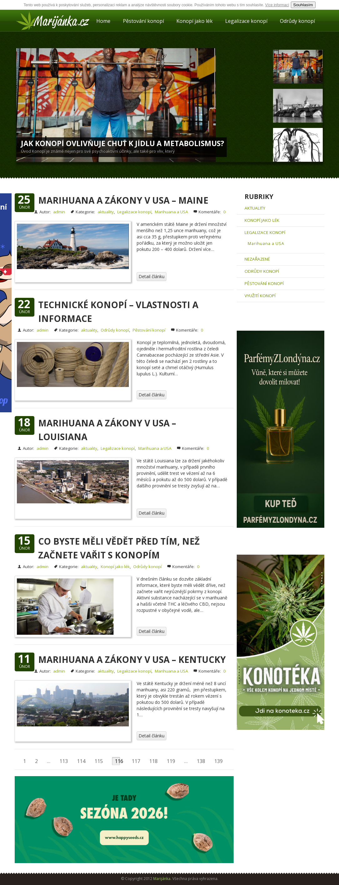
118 (153, 761)
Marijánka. (162, 878)
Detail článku (151, 276)
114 (81, 761)
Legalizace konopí (246, 21)
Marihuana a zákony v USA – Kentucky (132, 659)
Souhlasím (303, 5)
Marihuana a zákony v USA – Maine (123, 200)
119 (171, 761)
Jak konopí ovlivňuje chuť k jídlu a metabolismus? (122, 143)
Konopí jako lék (194, 21)
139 (218, 761)
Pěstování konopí (143, 21)
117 (136, 761)
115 (98, 761)
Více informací (277, 5)
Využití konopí (260, 295)
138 (201, 761)
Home (103, 21)
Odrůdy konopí (297, 21)
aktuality (106, 212)
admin (59, 212)
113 (63, 761)
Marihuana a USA (171, 212)
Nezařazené (257, 259)
